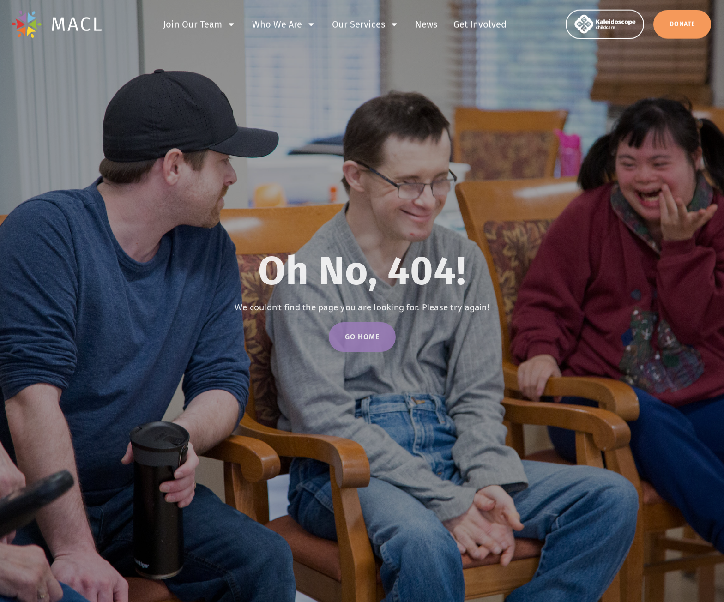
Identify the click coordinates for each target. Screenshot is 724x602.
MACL (77, 23)
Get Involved (480, 23)
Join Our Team (199, 23)
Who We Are (284, 23)
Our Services (365, 23)
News (426, 23)
